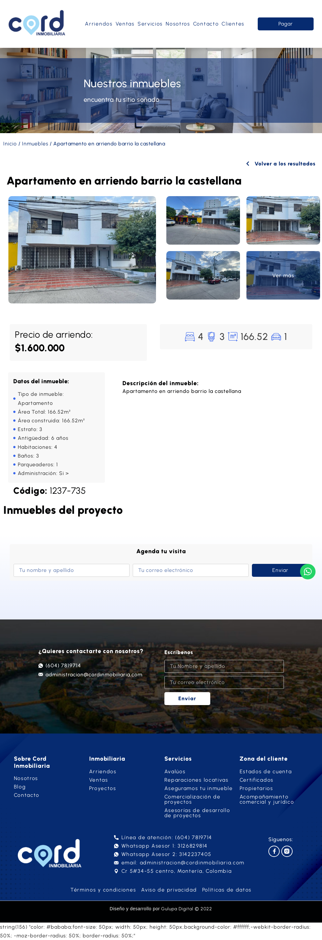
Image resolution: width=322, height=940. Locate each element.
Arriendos (98, 24)
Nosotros (178, 24)
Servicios (150, 24)
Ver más (283, 275)
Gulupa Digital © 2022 (186, 909)
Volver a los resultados (281, 164)
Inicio (10, 144)
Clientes (233, 24)
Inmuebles (35, 144)
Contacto (206, 24)
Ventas (125, 24)
